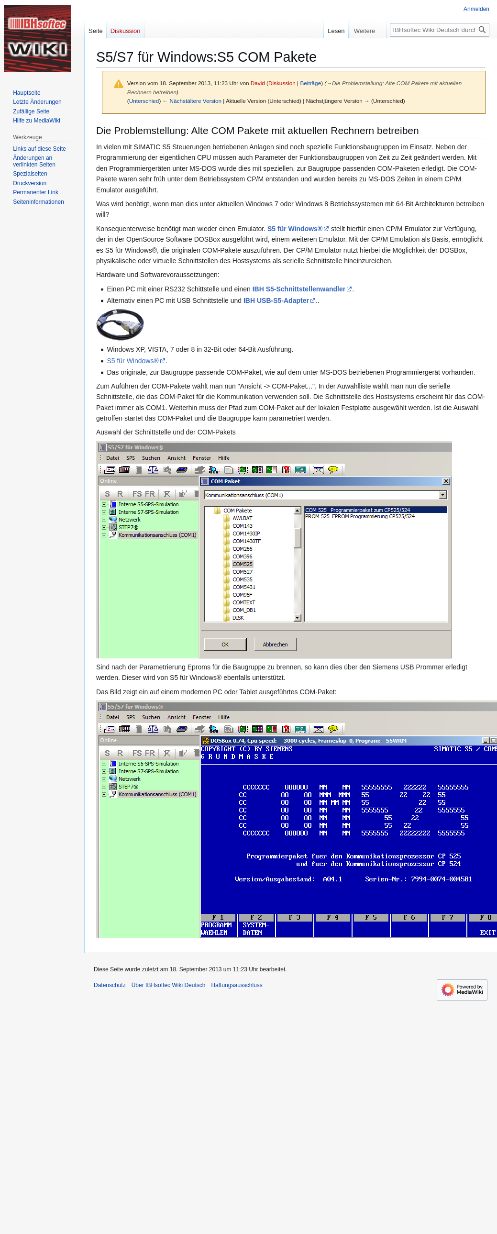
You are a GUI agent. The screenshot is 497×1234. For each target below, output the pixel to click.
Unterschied (144, 101)
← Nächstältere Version (192, 101)
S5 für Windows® (294, 229)
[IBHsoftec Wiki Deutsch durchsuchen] (439, 30)
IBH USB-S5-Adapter (276, 300)
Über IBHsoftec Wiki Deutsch (169, 985)
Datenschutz (110, 985)
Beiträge (310, 83)
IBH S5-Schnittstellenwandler (299, 289)
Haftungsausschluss (236, 985)
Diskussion (282, 83)
